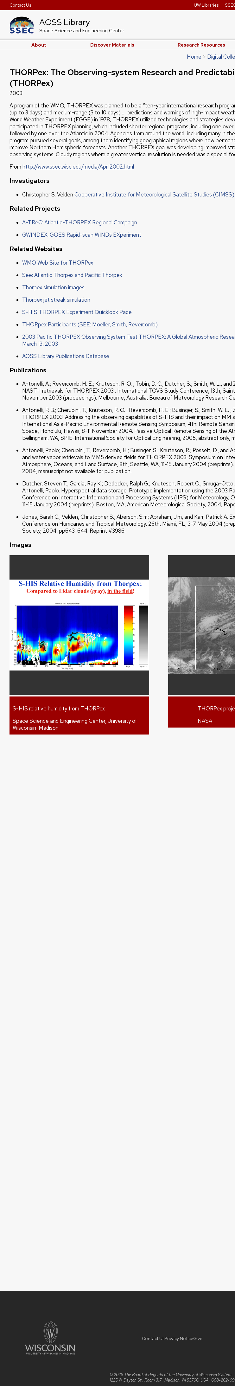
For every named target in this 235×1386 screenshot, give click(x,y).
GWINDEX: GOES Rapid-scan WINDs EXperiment (81, 234)
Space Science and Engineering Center (81, 31)
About (39, 45)
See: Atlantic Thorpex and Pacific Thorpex (72, 275)
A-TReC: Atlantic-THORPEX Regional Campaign (79, 222)
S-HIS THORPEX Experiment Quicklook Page (77, 312)
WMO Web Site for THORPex (57, 262)
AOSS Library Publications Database (65, 356)
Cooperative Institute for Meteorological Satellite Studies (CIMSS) (154, 194)
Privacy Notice (178, 1338)
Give (197, 1338)
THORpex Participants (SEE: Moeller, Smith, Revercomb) (90, 324)
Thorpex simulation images (53, 287)
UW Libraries (206, 5)
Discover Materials (112, 45)
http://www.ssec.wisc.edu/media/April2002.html (78, 166)
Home (194, 56)
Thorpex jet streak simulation (56, 299)
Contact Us (20, 5)
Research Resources (201, 45)
